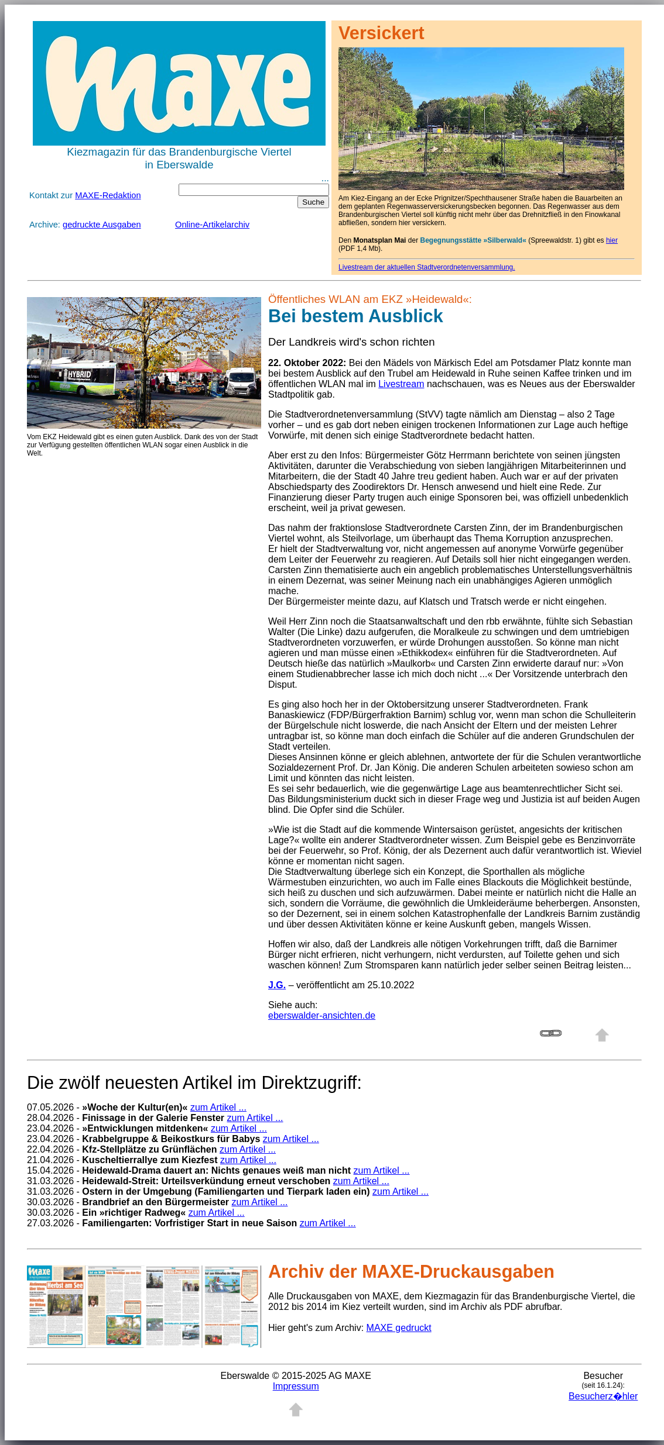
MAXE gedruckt (399, 1328)
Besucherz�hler (603, 1396)
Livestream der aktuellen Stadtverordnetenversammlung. (426, 267)
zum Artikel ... (218, 1107)
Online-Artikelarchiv (212, 224)
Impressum (296, 1386)
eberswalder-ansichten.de (321, 1015)
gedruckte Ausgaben (102, 224)
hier (612, 240)
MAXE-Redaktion (108, 195)
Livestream (401, 384)
